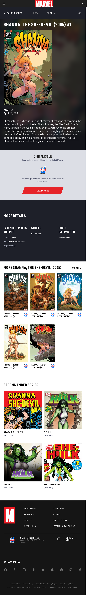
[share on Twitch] (70, 570)
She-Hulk (48, 432)
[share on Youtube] (43, 570)
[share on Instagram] (24, 570)
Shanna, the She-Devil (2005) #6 (38, 315)
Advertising (59, 508)
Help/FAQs (29, 514)
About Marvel (31, 508)
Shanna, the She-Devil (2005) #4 (11, 366)
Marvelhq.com (60, 520)
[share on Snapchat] (52, 570)
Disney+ (56, 514)
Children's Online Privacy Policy (18, 587)
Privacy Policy (28, 584)
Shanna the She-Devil (13, 432)
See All (77, 268)
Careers (28, 520)
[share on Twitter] (15, 570)
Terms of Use (15, 584)
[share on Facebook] (5, 570)
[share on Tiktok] (80, 570)
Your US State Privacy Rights (46, 584)
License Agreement (40, 587)
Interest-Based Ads (57, 587)
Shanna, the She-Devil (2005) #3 (38, 366)
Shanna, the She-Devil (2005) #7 (11, 315)
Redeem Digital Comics (64, 526)
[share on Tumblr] (33, 570)
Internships (30, 526)
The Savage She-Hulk (53, 484)
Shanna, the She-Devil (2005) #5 (65, 315)
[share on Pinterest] (61, 570)
